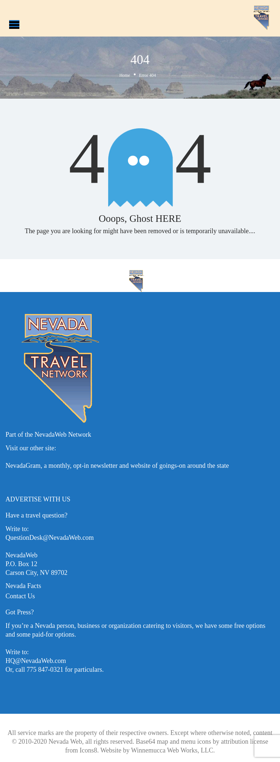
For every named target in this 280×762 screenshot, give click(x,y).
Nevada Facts (23, 585)
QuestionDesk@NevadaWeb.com (49, 537)
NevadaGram (23, 465)
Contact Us (20, 596)
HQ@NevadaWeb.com (35, 660)
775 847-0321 (45, 669)
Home (124, 75)
